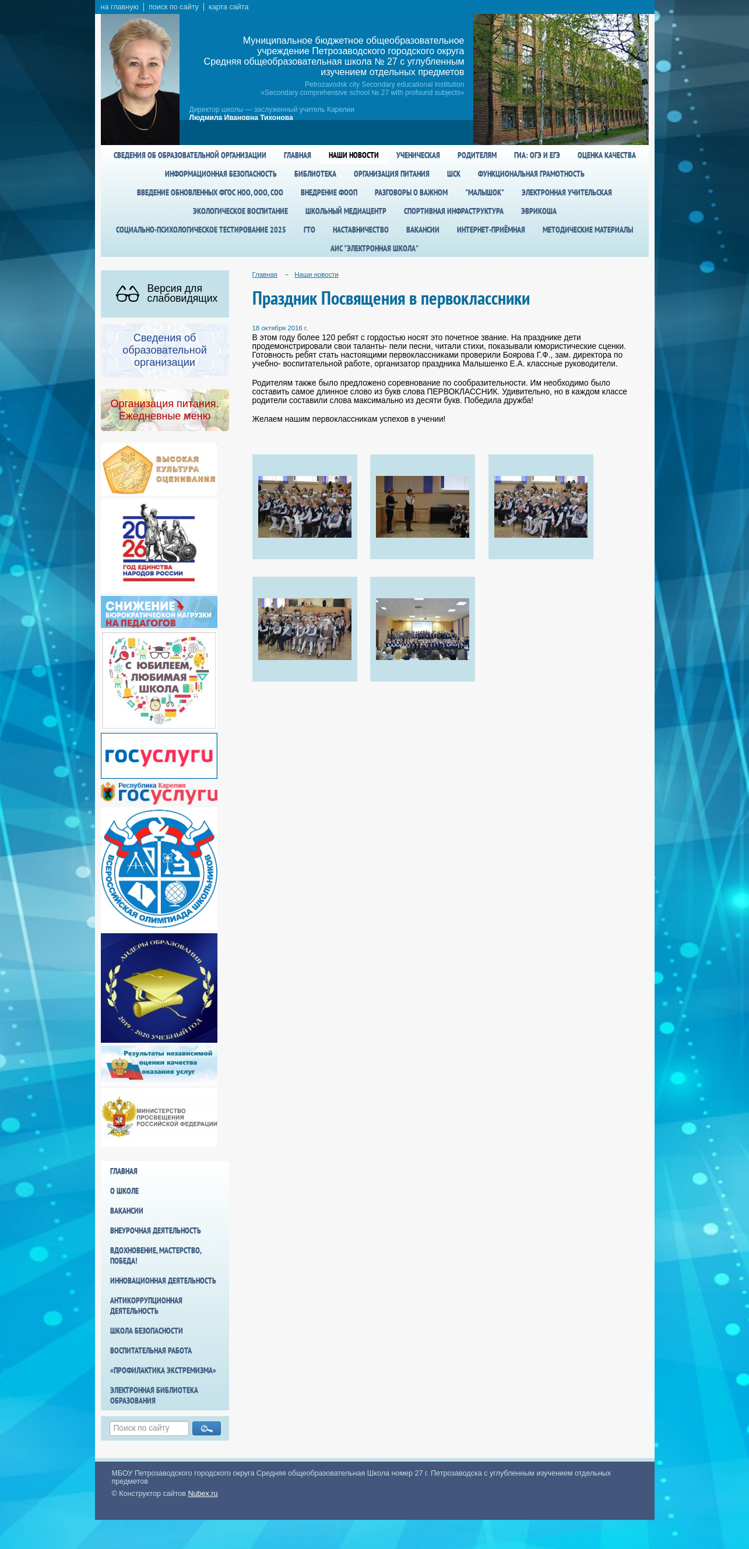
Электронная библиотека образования (154, 1395)
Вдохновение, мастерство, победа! (155, 1255)
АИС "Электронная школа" (374, 248)
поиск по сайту (174, 7)
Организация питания (392, 173)
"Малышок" (484, 192)
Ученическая (418, 155)
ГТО (309, 229)
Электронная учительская (567, 192)
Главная (297, 155)
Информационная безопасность (221, 173)
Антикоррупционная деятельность (146, 1305)
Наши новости (354, 155)
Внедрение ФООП (329, 192)
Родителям (477, 155)
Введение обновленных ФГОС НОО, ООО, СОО (210, 192)
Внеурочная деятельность (155, 1230)
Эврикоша (539, 211)
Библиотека (315, 173)
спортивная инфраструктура (454, 211)
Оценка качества (607, 155)
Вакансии (422, 229)
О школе (124, 1190)
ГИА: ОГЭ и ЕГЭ (537, 155)
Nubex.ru (203, 1494)
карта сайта (229, 7)
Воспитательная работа (151, 1350)
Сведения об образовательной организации (190, 155)
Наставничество (361, 229)
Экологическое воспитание (240, 211)
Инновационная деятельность (163, 1280)
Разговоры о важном (411, 192)
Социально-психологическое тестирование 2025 (201, 229)
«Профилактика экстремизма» (163, 1370)
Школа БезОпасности (146, 1330)
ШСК (453, 173)
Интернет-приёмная (491, 229)
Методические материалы (588, 229)
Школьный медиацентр (345, 211)
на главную (120, 7)
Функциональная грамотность (531, 173)
